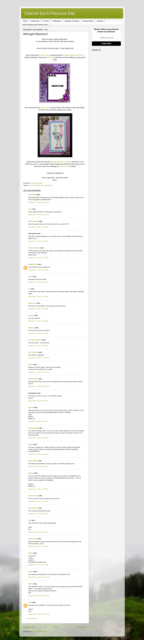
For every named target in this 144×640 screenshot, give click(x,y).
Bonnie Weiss (33, 461)
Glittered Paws (33, 428)
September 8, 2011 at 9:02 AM (38, 466)
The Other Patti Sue (35, 340)
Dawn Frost (32, 303)
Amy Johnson (33, 508)
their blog (50, 57)
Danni (30, 276)
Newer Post (28, 627)
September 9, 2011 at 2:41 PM (38, 546)
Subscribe (106, 43)
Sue (29, 520)
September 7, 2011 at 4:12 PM (38, 257)
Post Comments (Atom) (40, 631)
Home (25, 21)
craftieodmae (32, 264)
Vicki (30, 602)
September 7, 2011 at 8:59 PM (38, 345)
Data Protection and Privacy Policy (35, 24)
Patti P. (30, 584)
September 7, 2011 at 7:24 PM (38, 321)
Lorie (30, 209)
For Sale (46, 21)
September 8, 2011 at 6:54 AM (38, 421)
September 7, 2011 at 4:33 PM (38, 282)
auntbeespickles (34, 248)
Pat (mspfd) (32, 194)
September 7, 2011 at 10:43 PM (38, 358)
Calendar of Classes (72, 21)
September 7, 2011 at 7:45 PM (38, 333)
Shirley (30, 571)
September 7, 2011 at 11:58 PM (38, 386)
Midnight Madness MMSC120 (73, 55)
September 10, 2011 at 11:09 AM (39, 577)
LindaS (30, 444)
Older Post (82, 627)
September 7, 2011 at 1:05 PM (38, 227)
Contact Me (35, 21)
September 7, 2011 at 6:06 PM (38, 309)
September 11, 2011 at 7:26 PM (38, 614)
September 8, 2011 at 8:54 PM (38, 532)
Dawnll (30, 364)
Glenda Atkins (33, 379)
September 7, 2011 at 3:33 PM (38, 241)
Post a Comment (31, 618)
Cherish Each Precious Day (49, 13)
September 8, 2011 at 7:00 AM (38, 438)
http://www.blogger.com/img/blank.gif (40, 185)
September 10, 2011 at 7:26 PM (38, 596)
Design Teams (88, 21)
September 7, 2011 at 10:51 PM (38, 372)
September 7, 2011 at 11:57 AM (38, 214)
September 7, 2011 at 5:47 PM (38, 296)
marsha (31, 407)
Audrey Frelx (32, 539)
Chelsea (31, 315)
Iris (29, 289)
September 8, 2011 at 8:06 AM (38, 454)
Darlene (31, 473)
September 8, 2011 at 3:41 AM (38, 401)
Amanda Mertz (33, 221)
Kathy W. (31, 328)
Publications (56, 21)
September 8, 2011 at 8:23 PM (38, 513)
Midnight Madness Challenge (61, 162)
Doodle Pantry (44, 55)
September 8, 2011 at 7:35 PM (38, 489)
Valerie (30, 553)
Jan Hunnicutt (33, 352)
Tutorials (100, 21)
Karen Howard (33, 495)
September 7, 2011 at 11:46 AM (38, 202)
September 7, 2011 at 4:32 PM (38, 270)
